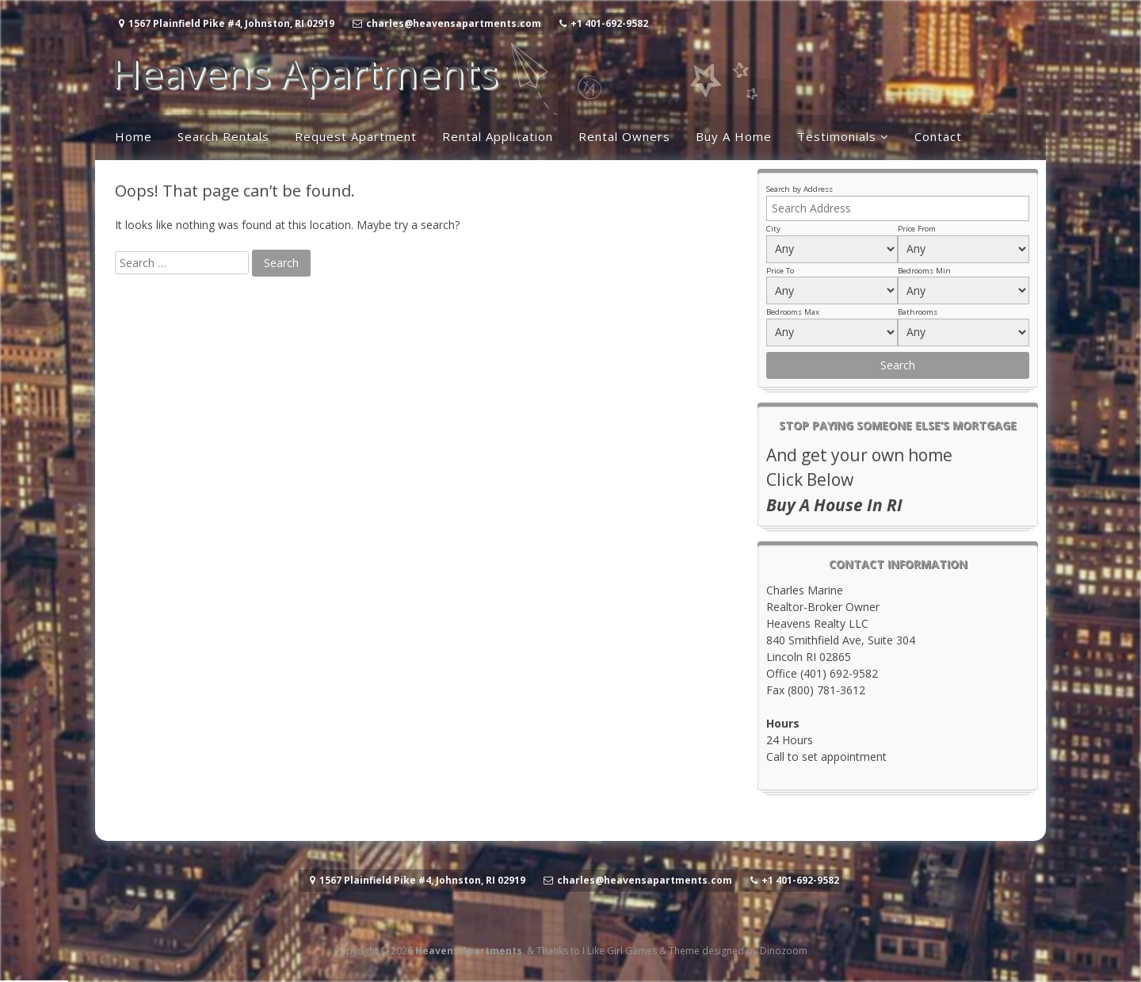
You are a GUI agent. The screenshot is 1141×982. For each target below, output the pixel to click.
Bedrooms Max (792, 312)
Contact (938, 136)
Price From (917, 229)
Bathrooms (917, 312)
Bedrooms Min (924, 271)
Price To (780, 271)
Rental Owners (624, 136)
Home (133, 136)
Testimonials (836, 136)
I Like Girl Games (619, 950)
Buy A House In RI (834, 505)
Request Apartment (356, 136)
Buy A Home (734, 136)
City (773, 229)
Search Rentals (223, 136)
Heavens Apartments (304, 73)
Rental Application (497, 136)
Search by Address (799, 189)
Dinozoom (783, 950)
